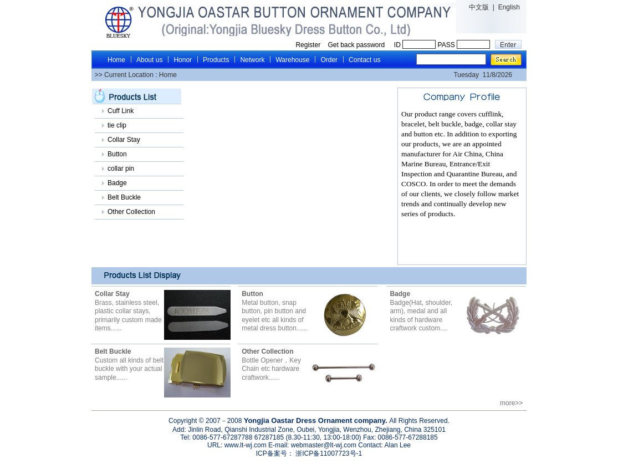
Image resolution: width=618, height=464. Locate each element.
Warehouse (292, 60)
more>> (513, 403)
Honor (182, 60)
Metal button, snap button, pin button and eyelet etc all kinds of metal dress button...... (275, 311)
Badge (117, 183)
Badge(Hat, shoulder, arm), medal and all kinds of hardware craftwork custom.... (421, 311)
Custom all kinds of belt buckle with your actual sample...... (129, 364)
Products (216, 60)
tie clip (117, 125)
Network (252, 60)
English (509, 7)
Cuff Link (121, 111)
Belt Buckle (124, 197)
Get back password (357, 45)
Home (116, 60)
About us (149, 60)
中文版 (479, 7)
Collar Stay (124, 140)
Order (329, 60)
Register (307, 45)
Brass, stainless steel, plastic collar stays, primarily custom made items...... (128, 311)
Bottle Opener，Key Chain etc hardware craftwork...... (271, 364)
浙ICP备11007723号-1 (328, 453)
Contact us (364, 60)
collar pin (121, 168)
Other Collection (131, 212)
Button (117, 154)
